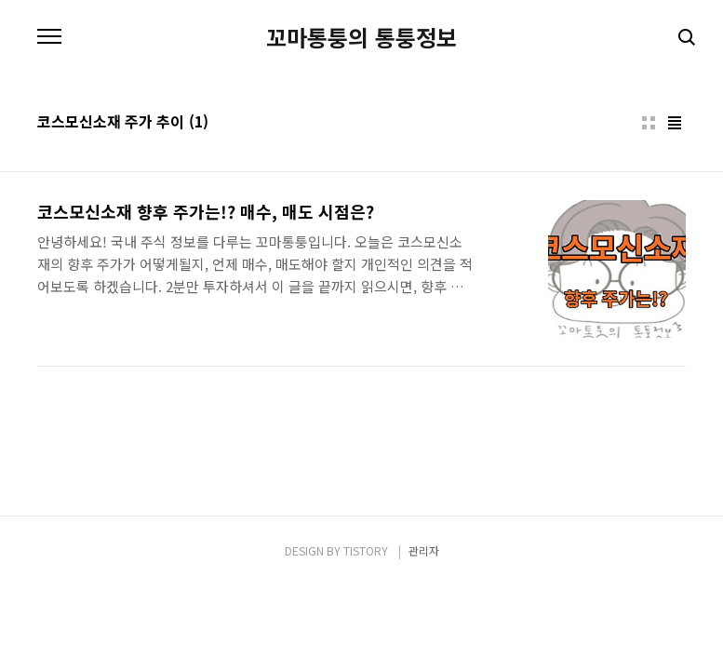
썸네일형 (648, 123)
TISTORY (365, 550)
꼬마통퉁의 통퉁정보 (361, 37)
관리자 (423, 550)
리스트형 (674, 123)
